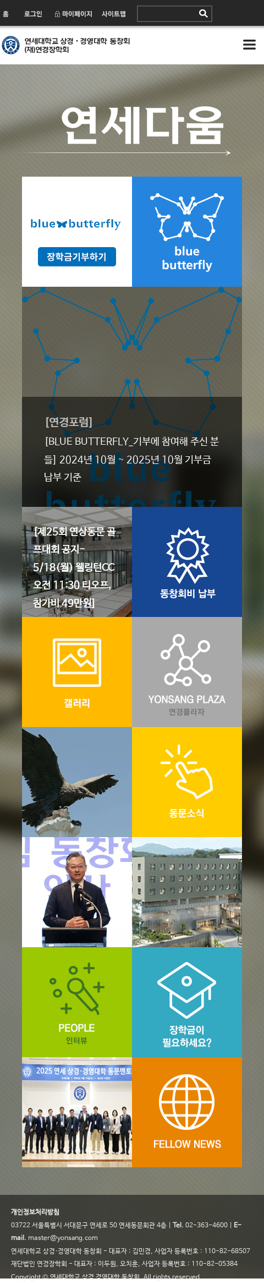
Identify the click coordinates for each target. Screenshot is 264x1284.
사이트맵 (114, 14)
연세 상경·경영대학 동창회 (93, 45)
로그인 (32, 14)
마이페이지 (73, 14)
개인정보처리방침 (35, 1212)
